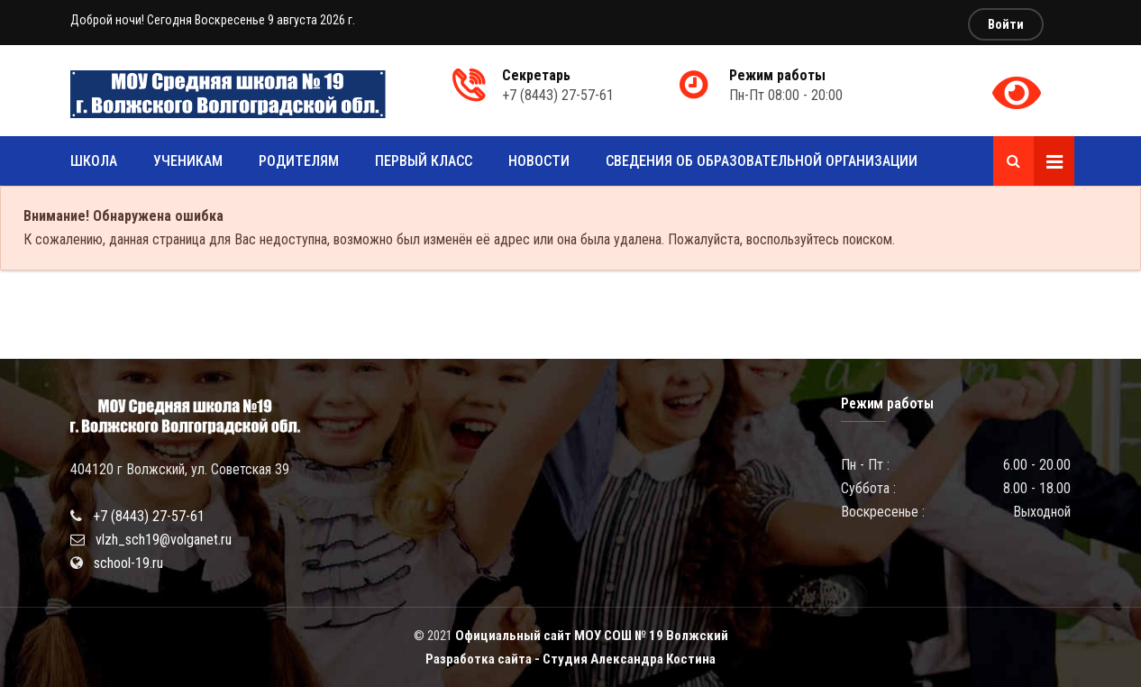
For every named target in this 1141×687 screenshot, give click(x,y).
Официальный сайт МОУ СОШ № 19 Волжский (591, 635)
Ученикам (188, 160)
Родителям (299, 160)
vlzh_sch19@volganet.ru (164, 539)
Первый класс (423, 160)
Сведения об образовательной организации (761, 160)
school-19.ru (128, 563)
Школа (93, 160)
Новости (539, 160)
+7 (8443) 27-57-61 (149, 516)
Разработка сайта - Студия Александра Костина (570, 659)
